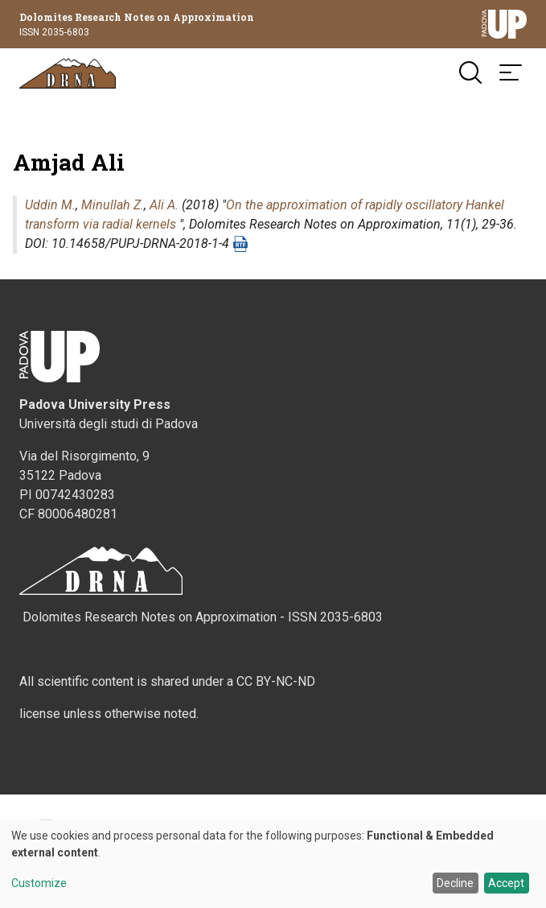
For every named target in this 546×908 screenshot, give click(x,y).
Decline (455, 883)
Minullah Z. (112, 205)
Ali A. (164, 205)
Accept (506, 883)
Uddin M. (50, 205)
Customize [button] (39, 883)
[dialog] (273, 864)
